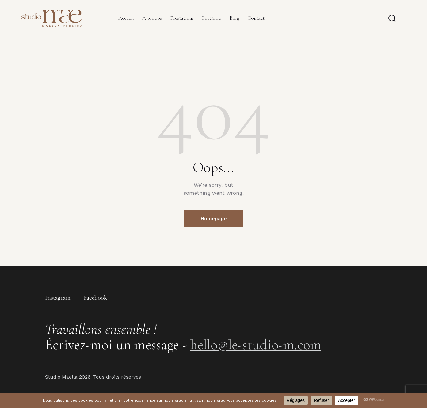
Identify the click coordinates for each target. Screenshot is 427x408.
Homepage (213, 219)
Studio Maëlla (61, 377)
